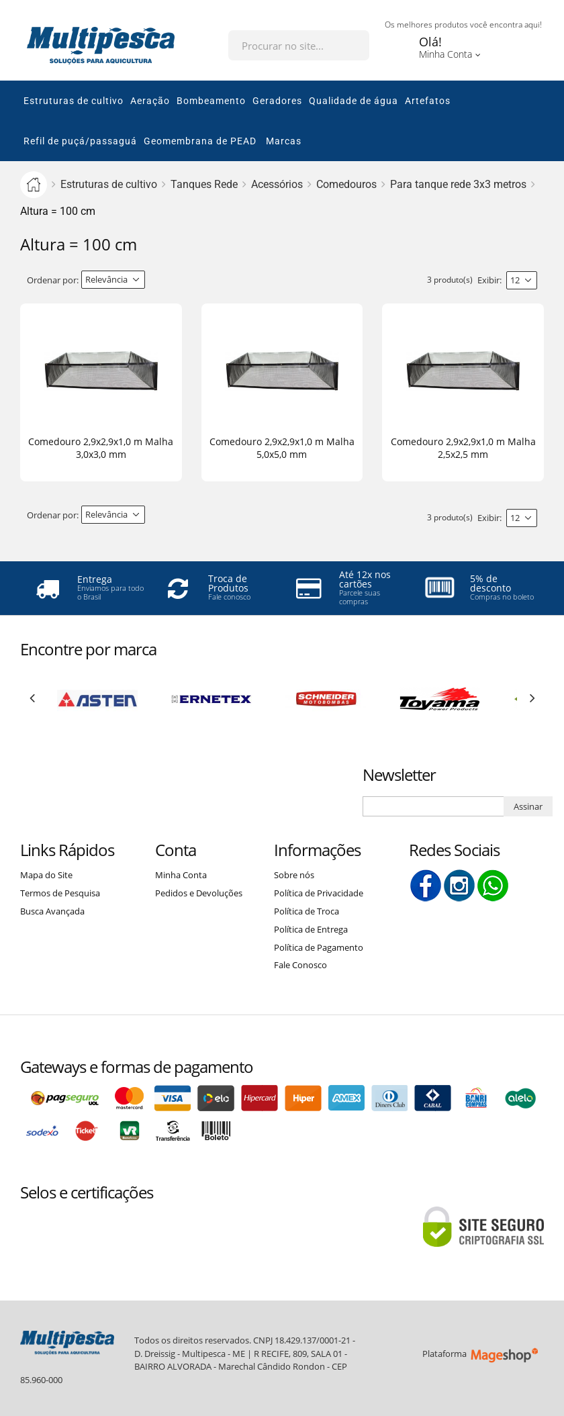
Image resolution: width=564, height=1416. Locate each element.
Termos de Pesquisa (60, 893)
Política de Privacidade (318, 893)
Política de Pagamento (318, 947)
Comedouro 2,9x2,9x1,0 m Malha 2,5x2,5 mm (463, 448)
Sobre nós (294, 875)
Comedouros (346, 184)
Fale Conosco (300, 965)
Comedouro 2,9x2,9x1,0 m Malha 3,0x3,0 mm (100, 448)
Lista (198, 280)
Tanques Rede (204, 184)
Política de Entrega (311, 929)
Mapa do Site (46, 875)
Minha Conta (181, 875)
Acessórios (277, 184)
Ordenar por (52, 280)
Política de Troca (306, 911)
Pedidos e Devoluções (198, 893)
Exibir (488, 280)
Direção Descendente (156, 280)
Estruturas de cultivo (108, 184)
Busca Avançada (52, 911)
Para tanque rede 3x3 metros (458, 184)
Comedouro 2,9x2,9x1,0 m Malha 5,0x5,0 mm (282, 448)
